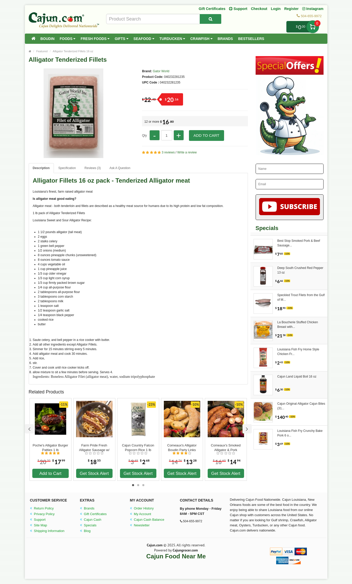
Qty (144, 135)
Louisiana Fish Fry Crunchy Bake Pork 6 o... (300, 433)
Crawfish (201, 39)
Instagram (313, 9)
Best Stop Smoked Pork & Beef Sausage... (298, 243)
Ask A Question (119, 168)
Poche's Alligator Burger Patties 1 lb (50, 447)
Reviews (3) (93, 168)
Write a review (187, 152)
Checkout (259, 9)
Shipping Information (47, 531)
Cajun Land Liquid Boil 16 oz (297, 376)
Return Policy (42, 508)
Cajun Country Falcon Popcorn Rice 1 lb (138, 447)
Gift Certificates (212, 9)
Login (276, 9)
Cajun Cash (91, 520)
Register (291, 9)
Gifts (121, 39)
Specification (67, 168)
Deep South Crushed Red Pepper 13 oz (300, 270)
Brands (225, 39)
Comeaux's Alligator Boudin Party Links (181, 447)
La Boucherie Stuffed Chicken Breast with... (297, 324)
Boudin (48, 39)
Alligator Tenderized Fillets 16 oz (73, 51)
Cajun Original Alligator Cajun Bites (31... (301, 406)
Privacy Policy (42, 514)
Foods (68, 39)
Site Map (38, 525)
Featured (42, 51)
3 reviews (168, 152)
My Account (140, 514)
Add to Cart (206, 135)
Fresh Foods (95, 39)
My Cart (312, 26)
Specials (88, 525)
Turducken (172, 39)
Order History (142, 508)
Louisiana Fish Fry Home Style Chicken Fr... (298, 352)
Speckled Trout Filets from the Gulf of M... (301, 297)
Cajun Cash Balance (147, 520)
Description (41, 168)
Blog (85, 531)
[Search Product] (210, 19)
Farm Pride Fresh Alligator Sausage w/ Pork (94, 447)
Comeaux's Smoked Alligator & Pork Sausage (226, 447)
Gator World (161, 71)
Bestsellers (251, 39)
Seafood (144, 39)
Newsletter (140, 525)
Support (38, 520)
